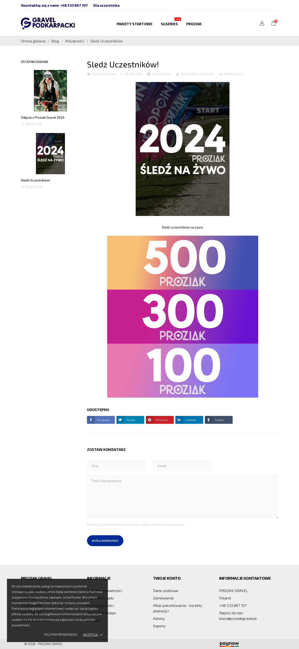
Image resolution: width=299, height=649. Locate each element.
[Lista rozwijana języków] (262, 24)
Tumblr (219, 419)
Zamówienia (163, 598)
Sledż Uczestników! (35, 180)
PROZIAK (194, 24)
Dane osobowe (165, 590)
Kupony (159, 626)
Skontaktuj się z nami (40, 5)
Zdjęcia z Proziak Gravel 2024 (42, 117)
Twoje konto (166, 578)
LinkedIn (190, 419)
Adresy (159, 618)
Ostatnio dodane (34, 62)
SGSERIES (171, 21)
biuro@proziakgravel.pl (238, 618)
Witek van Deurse (202, 74)
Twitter (130, 419)
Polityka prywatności (60, 634)
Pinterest (161, 419)
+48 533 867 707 (74, 5)
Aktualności (235, 74)
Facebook (103, 419)
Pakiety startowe (134, 24)
